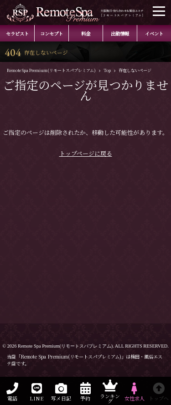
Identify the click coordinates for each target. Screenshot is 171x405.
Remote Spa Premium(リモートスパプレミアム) (65, 346)
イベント (154, 33)
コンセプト (51, 33)
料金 (85, 33)
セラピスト (17, 33)
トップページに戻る (85, 153)
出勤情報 (120, 33)
